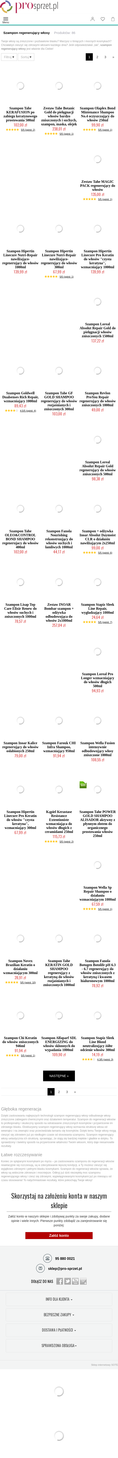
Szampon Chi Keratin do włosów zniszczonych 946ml (20, 1042)
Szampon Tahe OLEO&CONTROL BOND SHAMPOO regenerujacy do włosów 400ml (20, 539)
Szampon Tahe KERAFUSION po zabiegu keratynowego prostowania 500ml (20, 114)
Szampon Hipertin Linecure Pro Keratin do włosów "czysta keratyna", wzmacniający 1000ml (97, 259)
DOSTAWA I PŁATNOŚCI (59, 1330)
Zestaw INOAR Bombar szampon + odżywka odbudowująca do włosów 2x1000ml (59, 612)
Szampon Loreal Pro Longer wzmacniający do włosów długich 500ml (97, 680)
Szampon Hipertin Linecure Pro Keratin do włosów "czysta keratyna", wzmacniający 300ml (20, 820)
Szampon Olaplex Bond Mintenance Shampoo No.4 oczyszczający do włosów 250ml (97, 114)
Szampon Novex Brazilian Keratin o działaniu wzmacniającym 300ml (20, 967)
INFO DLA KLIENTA (59, 1299)
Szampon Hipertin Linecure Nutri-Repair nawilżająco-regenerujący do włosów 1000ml (20, 259)
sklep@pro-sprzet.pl (59, 1268)
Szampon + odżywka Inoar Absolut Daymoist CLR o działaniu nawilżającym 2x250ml (98, 537)
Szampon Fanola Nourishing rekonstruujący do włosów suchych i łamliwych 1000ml (59, 539)
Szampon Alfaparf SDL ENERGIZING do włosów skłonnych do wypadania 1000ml (59, 1044)
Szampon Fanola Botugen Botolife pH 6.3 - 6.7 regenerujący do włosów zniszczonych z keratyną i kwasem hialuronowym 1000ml (98, 971)
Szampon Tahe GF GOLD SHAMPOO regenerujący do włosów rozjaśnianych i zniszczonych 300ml (59, 401)
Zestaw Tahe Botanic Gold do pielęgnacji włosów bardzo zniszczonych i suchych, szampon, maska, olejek (59, 116)
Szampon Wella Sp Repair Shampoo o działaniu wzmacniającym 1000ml (98, 893)
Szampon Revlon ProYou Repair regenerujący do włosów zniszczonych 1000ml (98, 399)
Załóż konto (59, 1235)
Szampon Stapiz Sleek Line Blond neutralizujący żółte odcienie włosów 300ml (97, 1044)
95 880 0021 (59, 1258)
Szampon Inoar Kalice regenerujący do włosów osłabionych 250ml (20, 747)
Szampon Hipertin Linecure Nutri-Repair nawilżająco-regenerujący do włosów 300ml (59, 259)
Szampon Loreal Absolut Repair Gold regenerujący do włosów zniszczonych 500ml (98, 468)
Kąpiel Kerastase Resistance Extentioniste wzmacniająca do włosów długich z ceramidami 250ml (59, 822)
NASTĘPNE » (59, 1076)
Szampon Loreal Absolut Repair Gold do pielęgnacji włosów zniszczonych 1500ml (98, 330)
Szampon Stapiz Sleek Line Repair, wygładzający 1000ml (97, 608)
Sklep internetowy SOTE (104, 1364)
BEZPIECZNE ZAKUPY (59, 1314)
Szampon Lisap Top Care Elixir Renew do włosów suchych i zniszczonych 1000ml (20, 610)
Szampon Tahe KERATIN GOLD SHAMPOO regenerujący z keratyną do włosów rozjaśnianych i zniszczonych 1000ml (59, 973)
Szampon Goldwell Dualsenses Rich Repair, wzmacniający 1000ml (20, 397)
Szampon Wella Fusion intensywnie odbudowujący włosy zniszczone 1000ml (97, 749)
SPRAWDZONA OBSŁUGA (59, 1345)
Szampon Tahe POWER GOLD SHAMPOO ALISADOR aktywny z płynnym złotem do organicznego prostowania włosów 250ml (97, 824)
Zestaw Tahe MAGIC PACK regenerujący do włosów (97, 185)
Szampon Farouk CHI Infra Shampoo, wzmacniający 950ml (59, 747)
